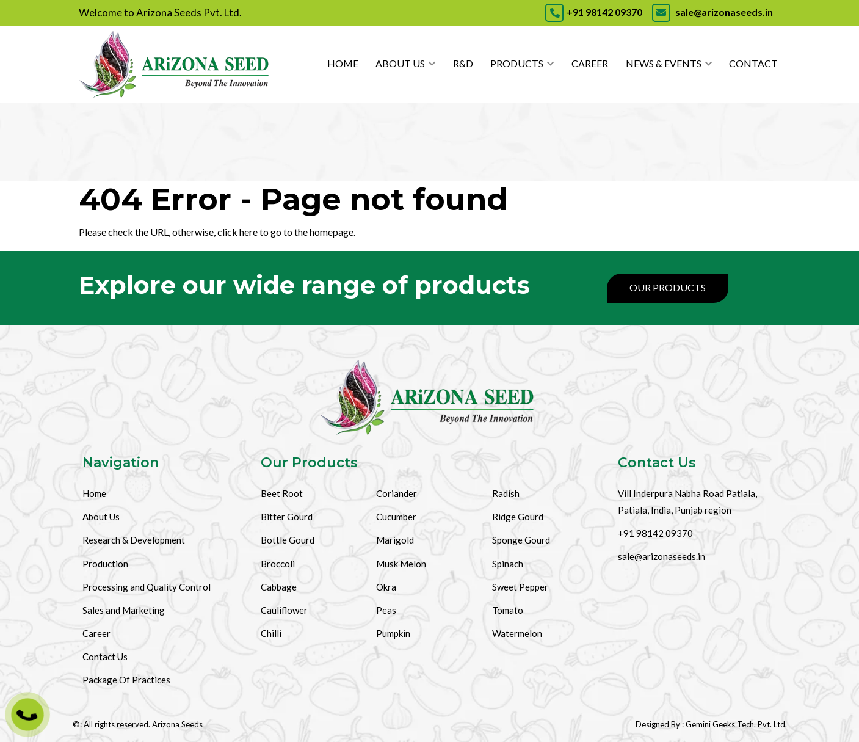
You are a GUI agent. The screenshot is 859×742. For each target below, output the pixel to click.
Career (589, 63)
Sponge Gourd (521, 539)
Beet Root (282, 493)
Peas (386, 610)
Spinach (507, 563)
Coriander (396, 493)
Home (342, 63)
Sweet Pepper (520, 586)
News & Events (663, 63)
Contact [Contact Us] (753, 63)
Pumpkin (393, 633)
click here (237, 232)
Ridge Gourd (517, 516)
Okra (386, 586)
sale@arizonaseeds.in (711, 12)
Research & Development (133, 539)
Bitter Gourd (287, 516)
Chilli (271, 633)
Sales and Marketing (123, 610)
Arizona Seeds (177, 724)
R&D (463, 63)
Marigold (395, 539)
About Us (400, 63)
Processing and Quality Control (146, 586)
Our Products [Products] (667, 287)
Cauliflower (284, 610)
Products (516, 63)
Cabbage (279, 586)
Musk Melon (401, 563)
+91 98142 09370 (593, 12)
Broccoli (278, 563)
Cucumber (396, 516)
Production (105, 563)
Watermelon (517, 633)
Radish (506, 493)
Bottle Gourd (287, 539)
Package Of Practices (126, 679)
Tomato (507, 610)
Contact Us (105, 656)
